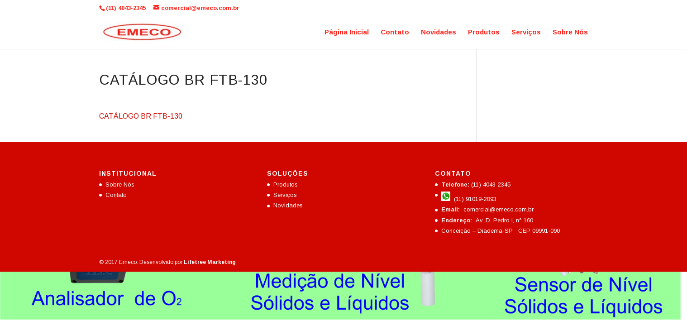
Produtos (484, 32)
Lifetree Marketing (210, 262)
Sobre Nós (570, 32)
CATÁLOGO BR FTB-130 (140, 116)
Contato (395, 32)
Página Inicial (346, 32)
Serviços (526, 32)
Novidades (438, 32)
